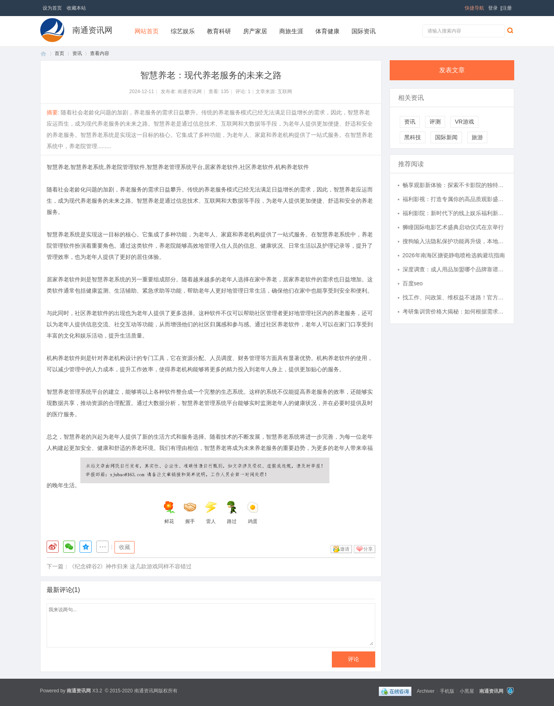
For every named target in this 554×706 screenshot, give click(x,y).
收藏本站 (76, 8)
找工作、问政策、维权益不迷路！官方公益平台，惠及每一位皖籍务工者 (454, 297)
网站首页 (147, 31)
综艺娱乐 (183, 31)
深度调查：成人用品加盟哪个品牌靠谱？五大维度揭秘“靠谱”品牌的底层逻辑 (454, 269)
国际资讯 (364, 31)
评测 (435, 121)
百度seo (413, 283)
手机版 (447, 691)
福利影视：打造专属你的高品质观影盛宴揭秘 (454, 199)
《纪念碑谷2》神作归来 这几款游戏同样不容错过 (130, 566)
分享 (368, 549)
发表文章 (452, 70)
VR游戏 (464, 121)
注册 (507, 8)
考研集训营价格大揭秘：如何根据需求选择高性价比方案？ (454, 311)
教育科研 (219, 31)
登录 (493, 8)
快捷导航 (474, 8)
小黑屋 (467, 691)
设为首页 (52, 8)
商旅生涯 (291, 31)
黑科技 (412, 137)
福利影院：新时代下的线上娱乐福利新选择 (454, 213)
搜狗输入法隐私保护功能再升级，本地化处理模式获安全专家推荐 (454, 241)
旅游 (477, 137)
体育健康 (327, 31)
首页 (43, 53)
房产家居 (255, 31)
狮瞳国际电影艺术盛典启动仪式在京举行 (453, 227)
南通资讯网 (92, 30)
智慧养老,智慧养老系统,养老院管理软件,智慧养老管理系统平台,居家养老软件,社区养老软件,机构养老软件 (178, 167)
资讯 (77, 53)
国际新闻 (446, 137)
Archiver (425, 691)
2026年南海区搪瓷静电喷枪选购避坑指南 (454, 255)
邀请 (345, 549)
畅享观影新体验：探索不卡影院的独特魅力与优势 (454, 185)
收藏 (124, 547)
